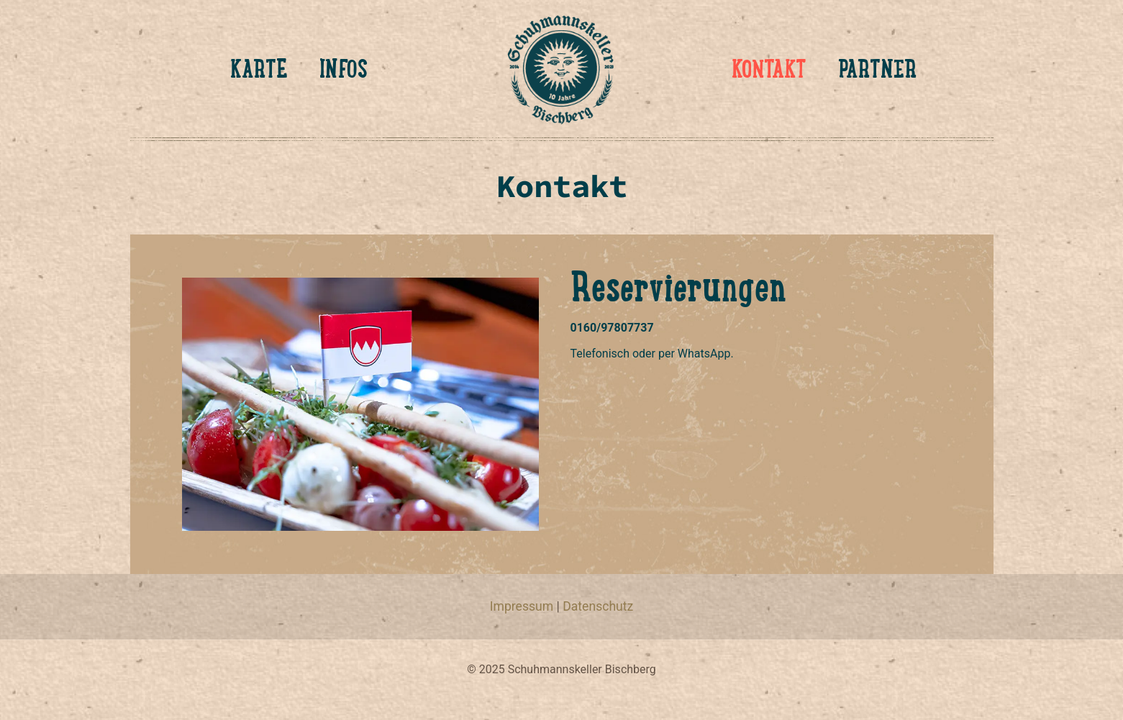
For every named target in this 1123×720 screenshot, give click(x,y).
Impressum (522, 606)
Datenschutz (598, 606)
